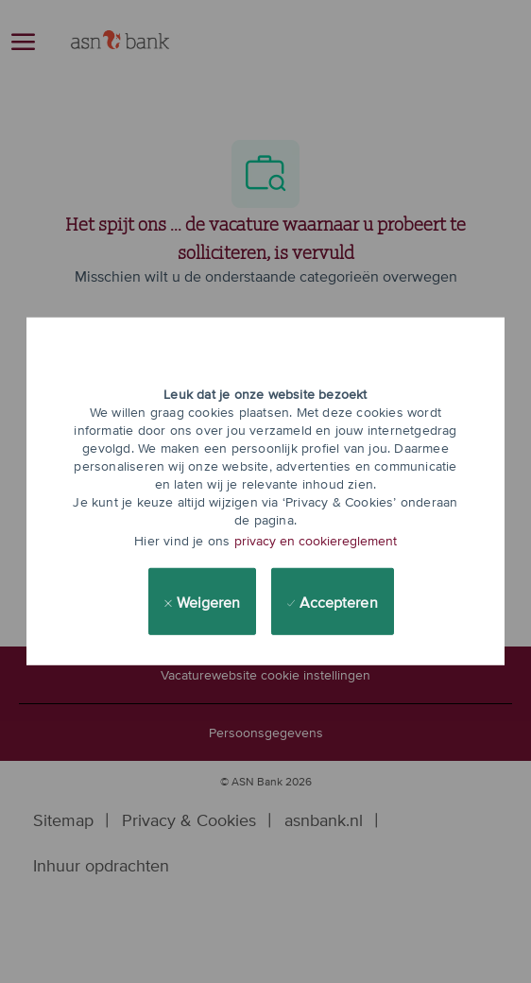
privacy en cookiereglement (315, 540)
